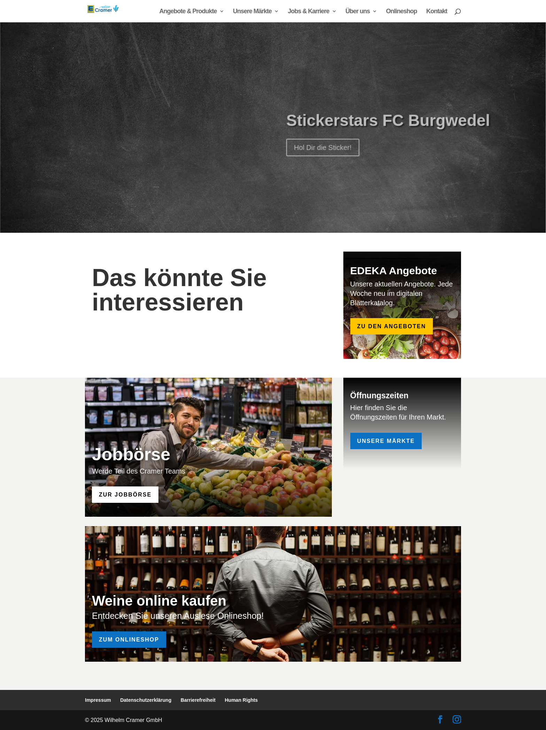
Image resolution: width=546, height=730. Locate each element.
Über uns (357, 12)
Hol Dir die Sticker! (322, 157)
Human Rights (241, 700)
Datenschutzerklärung (145, 700)
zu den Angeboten (391, 326)
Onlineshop (401, 12)
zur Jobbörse (125, 495)
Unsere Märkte (252, 12)
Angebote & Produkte (188, 12)
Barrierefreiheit (198, 700)
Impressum (98, 700)
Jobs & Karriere (308, 12)
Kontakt (436, 12)
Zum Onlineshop (129, 640)
